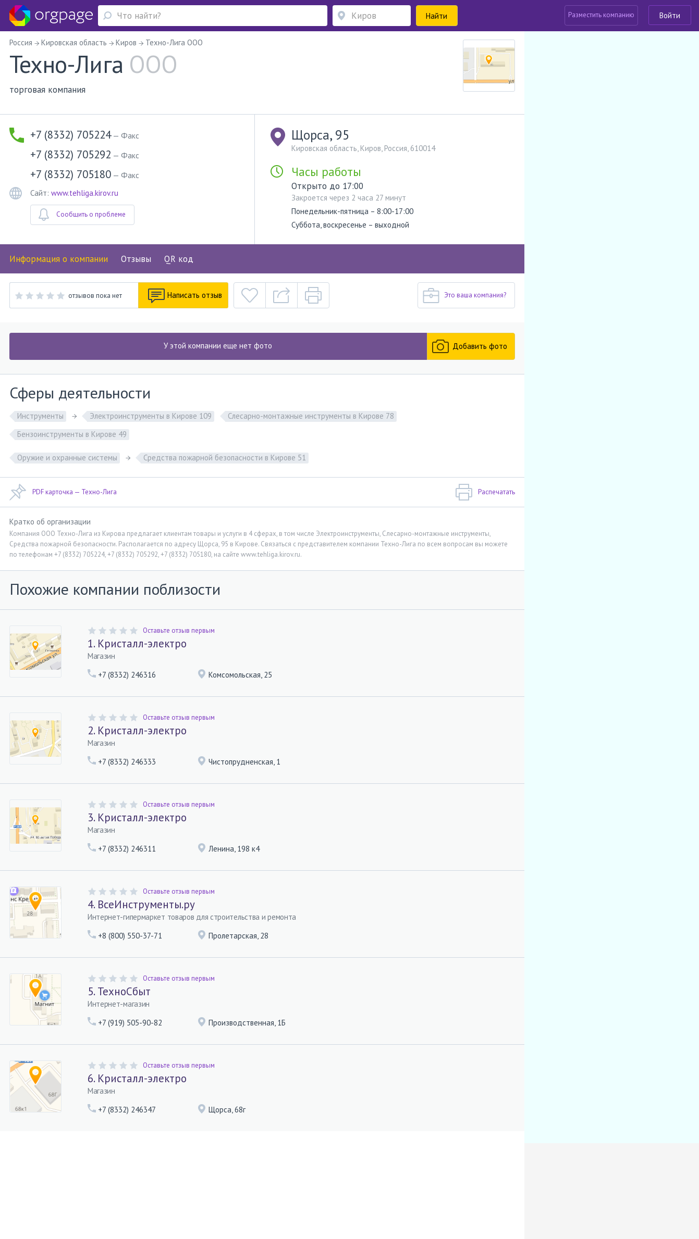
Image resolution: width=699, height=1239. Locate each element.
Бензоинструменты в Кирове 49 (72, 434)
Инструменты (40, 416)
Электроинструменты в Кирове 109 (151, 416)
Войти (669, 15)
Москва (56, 1187)
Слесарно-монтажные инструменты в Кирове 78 (311, 416)
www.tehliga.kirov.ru (84, 193)
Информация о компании (58, 259)
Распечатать (485, 492)
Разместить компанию (601, 14)
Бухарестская (186, 1187)
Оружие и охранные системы (67, 457)
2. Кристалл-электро (137, 730)
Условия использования (206, 1172)
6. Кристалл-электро (137, 1078)
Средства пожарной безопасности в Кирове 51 (224, 457)
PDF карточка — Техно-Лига (63, 492)
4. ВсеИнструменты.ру (141, 904)
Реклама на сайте (138, 1172)
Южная (91, 1187)
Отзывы (136, 259)
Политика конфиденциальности (296, 1172)
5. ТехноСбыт (119, 991)
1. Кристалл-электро (137, 643)
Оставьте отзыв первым (179, 630)
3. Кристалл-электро (137, 817)
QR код (178, 259)
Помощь (57, 1172)
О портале (90, 1172)
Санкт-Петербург (128, 1187)
